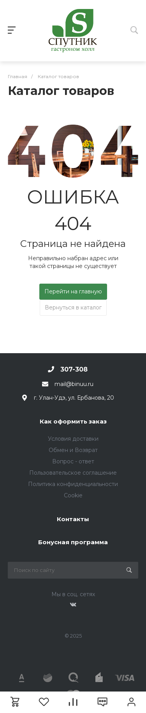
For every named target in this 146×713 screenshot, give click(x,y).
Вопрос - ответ (73, 461)
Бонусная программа (73, 542)
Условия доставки (73, 438)
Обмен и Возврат (73, 450)
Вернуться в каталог (73, 307)
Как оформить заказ (73, 421)
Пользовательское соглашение (73, 472)
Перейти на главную (73, 291)
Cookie (73, 495)
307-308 (74, 369)
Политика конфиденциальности (73, 484)
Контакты (73, 519)
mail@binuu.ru (74, 384)
